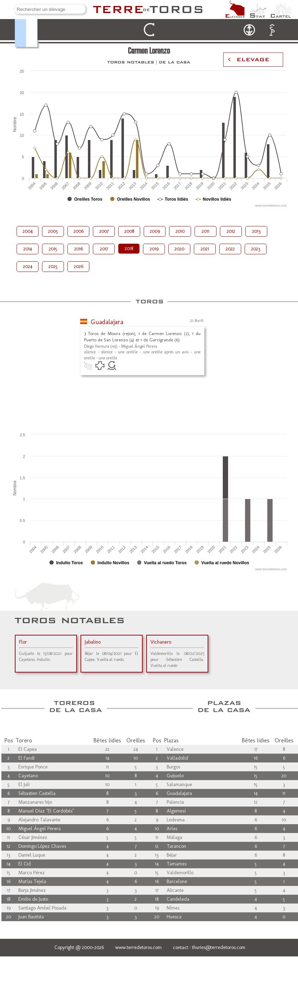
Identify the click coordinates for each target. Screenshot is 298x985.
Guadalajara (107, 322)
